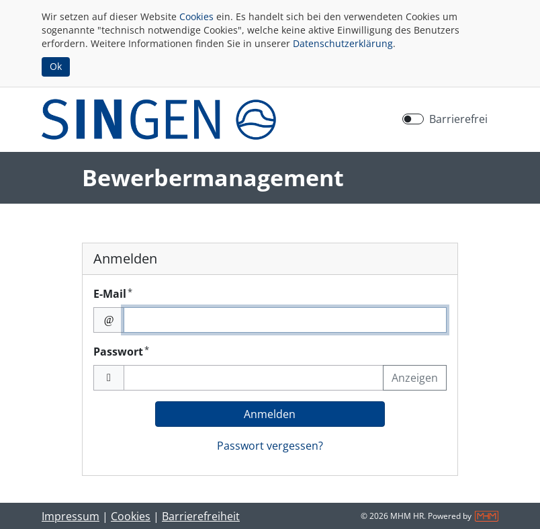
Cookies (196, 16)
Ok (56, 66)
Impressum (70, 516)
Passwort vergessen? (270, 445)
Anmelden (270, 414)
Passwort (121, 351)
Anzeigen (415, 377)
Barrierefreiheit (201, 516)
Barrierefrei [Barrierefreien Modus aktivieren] (458, 119)
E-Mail (112, 293)
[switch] (413, 119)
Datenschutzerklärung (343, 43)
